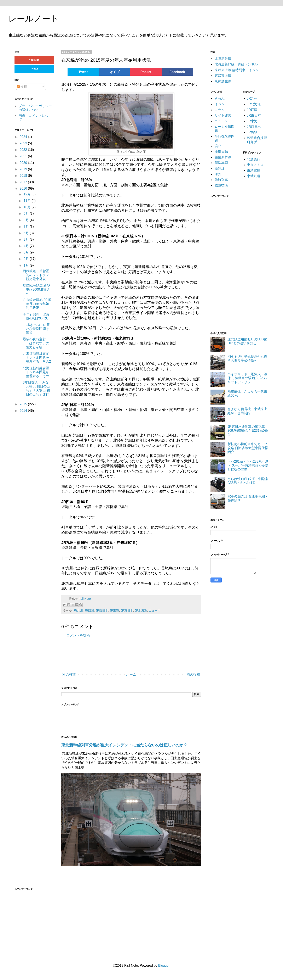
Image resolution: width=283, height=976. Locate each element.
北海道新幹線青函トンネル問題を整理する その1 (37, 372)
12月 (27, 194)
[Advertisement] (74, 655)
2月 (27, 259)
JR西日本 (102, 610)
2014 (24, 410)
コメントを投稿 (78, 635)
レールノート (33, 18)
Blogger (163, 965)
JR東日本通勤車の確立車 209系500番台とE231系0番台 (247, 430)
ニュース (154, 610)
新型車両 (221, 162)
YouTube (34, 59)
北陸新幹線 (223, 58)
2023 (24, 143)
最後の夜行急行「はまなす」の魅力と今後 (36, 343)
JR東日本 (127, 610)
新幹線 (220, 168)
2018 (24, 175)
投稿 (22, 86)
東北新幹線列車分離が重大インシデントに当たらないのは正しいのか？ (124, 745)
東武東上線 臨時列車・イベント (238, 70)
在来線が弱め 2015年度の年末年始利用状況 (37, 303)
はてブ (115, 72)
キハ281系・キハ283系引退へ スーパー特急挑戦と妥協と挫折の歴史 (247, 465)
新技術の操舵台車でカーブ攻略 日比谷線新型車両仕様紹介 (247, 448)
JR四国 (89, 610)
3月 (27, 252)
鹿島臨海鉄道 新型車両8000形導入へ (36, 289)
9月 (27, 213)
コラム (220, 110)
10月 (27, 207)
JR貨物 (252, 132)
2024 (24, 137)
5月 (27, 239)
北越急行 (253, 159)
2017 (24, 182)
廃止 (218, 146)
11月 (27, 200)
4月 (27, 246)
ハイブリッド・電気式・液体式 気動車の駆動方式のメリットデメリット (247, 378)
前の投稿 (193, 674)
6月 (27, 233)
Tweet (83, 72)
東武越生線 (223, 81)
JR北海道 (141, 610)
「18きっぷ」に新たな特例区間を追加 (36, 328)
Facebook (177, 72)
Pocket (145, 72)
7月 (27, 226)
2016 (24, 188)
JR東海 (114, 610)
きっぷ (220, 98)
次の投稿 (69, 674)
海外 (218, 174)
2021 (24, 156)
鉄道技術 (221, 185)
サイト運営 (223, 115)
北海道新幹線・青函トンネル (236, 64)
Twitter (34, 68)
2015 (24, 404)
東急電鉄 (253, 170)
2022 (24, 149)
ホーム (131, 674)
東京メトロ (255, 165)
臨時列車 (221, 180)
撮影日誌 (221, 151)
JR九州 (78, 610)
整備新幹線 (223, 157)
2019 (24, 169)
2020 (24, 162)
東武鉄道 (253, 176)
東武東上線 (223, 75)
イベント (221, 104)
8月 (27, 220)
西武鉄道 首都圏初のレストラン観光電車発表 (36, 275)
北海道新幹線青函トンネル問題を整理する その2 (37, 357)
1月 (27, 265)
